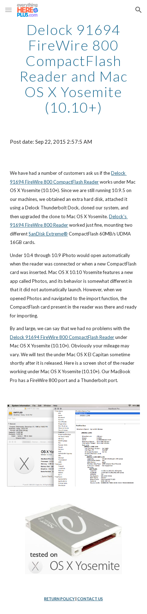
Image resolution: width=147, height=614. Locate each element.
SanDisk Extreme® (48, 234)
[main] (73, 68)
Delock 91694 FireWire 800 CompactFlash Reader (62, 337)
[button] (8, 9)
